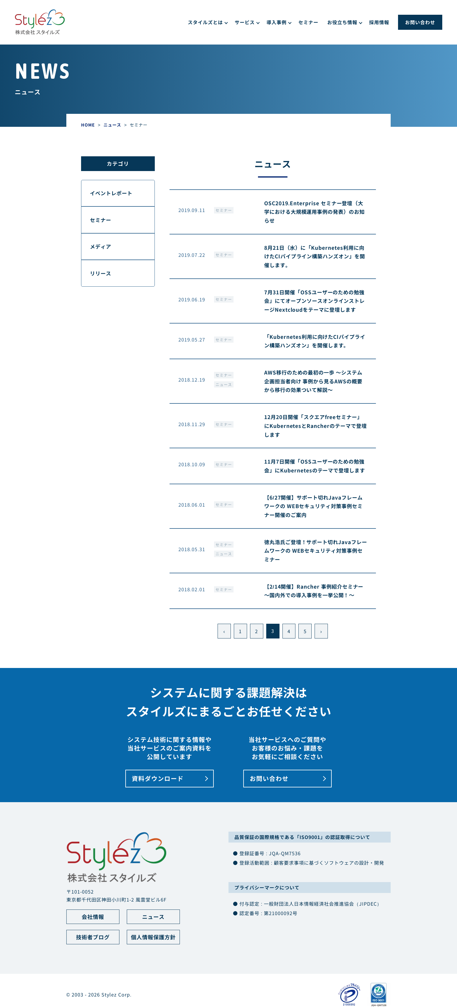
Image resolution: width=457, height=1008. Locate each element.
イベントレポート (112, 193)
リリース (101, 274)
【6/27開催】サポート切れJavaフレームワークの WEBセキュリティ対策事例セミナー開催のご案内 (315, 525)
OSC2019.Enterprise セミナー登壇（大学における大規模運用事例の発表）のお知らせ (315, 211)
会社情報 (93, 936)
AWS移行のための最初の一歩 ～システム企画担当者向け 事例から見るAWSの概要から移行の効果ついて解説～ (313, 390)
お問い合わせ (420, 22)
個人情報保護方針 (153, 957)
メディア (101, 247)
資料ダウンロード (158, 797)
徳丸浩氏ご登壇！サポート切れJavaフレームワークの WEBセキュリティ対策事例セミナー (315, 569)
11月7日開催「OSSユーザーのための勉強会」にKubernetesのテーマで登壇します (314, 480)
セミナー (308, 22)
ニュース (224, 394)
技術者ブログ (93, 957)
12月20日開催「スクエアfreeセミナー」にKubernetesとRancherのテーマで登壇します (315, 435)
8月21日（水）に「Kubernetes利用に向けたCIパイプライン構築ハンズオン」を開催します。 (314, 256)
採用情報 (379, 22)
